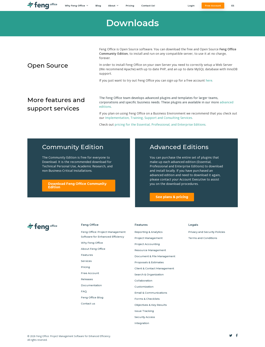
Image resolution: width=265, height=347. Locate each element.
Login (191, 5)
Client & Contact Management (154, 268)
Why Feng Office (76, 5)
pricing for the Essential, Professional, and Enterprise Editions (160, 124)
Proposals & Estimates (149, 262)
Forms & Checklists (147, 298)
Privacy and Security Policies (206, 232)
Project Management (149, 238)
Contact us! (148, 5)
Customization (144, 286)
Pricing (130, 5)
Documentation (91, 285)
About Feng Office (93, 248)
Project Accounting (147, 244)
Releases (87, 279)
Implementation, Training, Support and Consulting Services (148, 118)
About (113, 5)
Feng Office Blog (92, 297)
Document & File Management (155, 256)
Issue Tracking (144, 311)
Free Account (213, 5)
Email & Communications (151, 292)
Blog (98, 5)
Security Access (145, 317)
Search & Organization (149, 274)
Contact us (88, 303)
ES (232, 5)
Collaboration (143, 280)
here (209, 80)
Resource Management (150, 250)
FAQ (84, 291)
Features (87, 254)
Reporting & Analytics (149, 232)
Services (86, 261)
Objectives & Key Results (151, 304)
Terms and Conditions (202, 238)
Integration (142, 323)
